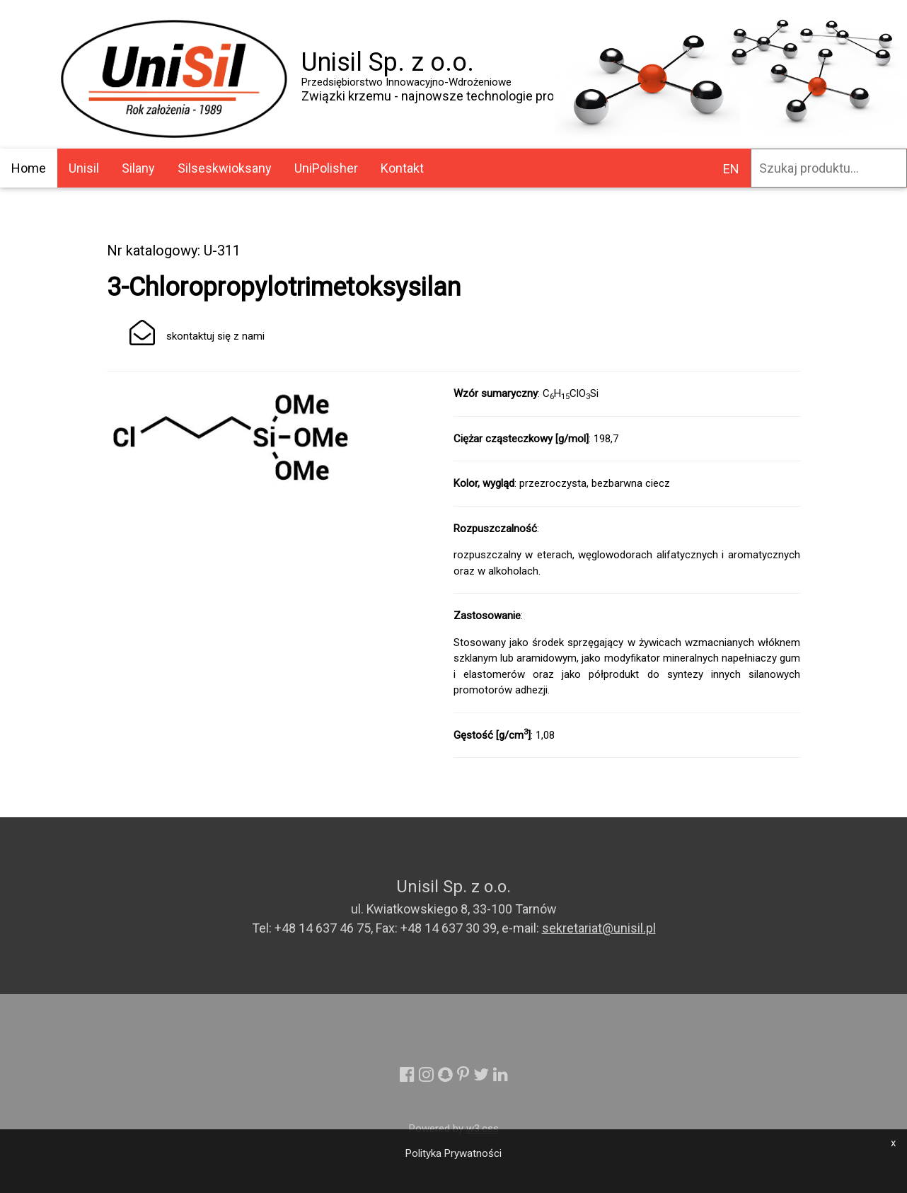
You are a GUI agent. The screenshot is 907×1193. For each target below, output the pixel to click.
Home (28, 168)
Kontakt (402, 168)
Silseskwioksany (225, 168)
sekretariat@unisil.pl (599, 928)
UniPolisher (326, 168)
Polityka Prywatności (453, 1153)
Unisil (84, 168)
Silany (138, 168)
